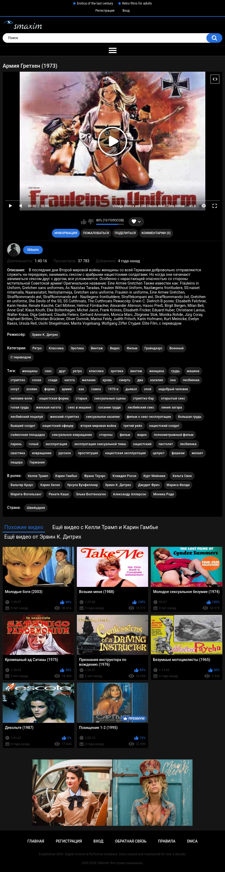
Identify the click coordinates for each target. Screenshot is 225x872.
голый (34, 444)
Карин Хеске (50, 485)
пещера (17, 462)
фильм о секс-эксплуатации (149, 417)
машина (193, 371)
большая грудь (189, 417)
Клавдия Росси (124, 476)
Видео (115, 348)
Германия (37, 462)
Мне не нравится (90, 221)
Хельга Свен (182, 476)
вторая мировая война (98, 426)
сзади (52, 380)
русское (65, 453)
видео (142, 435)
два (140, 380)
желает (197, 453)
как (81, 389)
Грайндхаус (153, 348)
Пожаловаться (96, 233)
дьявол (131, 389)
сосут (15, 389)
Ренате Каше (59, 494)
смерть (124, 380)
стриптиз (18, 380)
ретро (77, 371)
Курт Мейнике (154, 476)
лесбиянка (188, 444)
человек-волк (21, 398)
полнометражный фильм (174, 435)
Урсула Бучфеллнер (82, 485)
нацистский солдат (164, 426)
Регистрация (105, 10)
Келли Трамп (38, 476)
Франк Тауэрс (95, 476)
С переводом (21, 357)
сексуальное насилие (103, 417)
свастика (18, 453)
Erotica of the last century (95, 3)
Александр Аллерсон (129, 494)
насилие (156, 380)
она (173, 380)
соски (36, 380)
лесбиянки (191, 380)
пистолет (166, 444)
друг (62, 371)
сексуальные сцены (110, 398)
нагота (69, 380)
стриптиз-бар (143, 398)
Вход (126, 10)
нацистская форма (54, 398)
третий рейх (132, 426)
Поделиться (125, 233)
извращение (41, 453)
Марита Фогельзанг (26, 494)
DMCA (192, 841)
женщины (30, 371)
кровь (107, 380)
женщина (156, 371)
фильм (125, 435)
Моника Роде (163, 494)
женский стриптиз (64, 417)
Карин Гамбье (66, 476)
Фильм (132, 348)
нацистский (142, 444)
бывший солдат (23, 426)
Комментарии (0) (155, 233)
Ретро (37, 348)
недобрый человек (173, 389)
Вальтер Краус (22, 485)
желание (89, 380)
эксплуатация (56, 444)
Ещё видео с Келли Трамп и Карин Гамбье (105, 527)
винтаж (136, 371)
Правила (166, 841)
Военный (176, 348)
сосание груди (109, 407)
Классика (56, 348)
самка (96, 389)
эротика (117, 371)
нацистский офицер (58, 426)
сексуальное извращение (72, 435)
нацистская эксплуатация (125, 453)
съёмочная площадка (28, 435)
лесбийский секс (141, 407)
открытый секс (173, 398)
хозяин (31, 389)
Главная (35, 841)
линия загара (171, 407)
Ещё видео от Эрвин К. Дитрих (42, 537)
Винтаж (97, 348)
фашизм (178, 453)
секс (48, 371)
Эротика (77, 348)
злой (147, 389)
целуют (159, 453)
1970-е (113, 389)
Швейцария (36, 508)
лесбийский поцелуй (27, 417)
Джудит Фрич (149, 485)
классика (96, 371)
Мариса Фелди (178, 485)
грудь (175, 371)
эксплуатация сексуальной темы (100, 444)
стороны (106, 435)
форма (49, 389)
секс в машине (79, 407)
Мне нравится (83, 221)
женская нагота (48, 407)
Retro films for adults (137, 3)
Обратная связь (130, 841)
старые (81, 398)
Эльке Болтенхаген (91, 494)
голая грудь (20, 407)
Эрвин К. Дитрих (45, 335)
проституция (88, 453)
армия (67, 389)
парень (16, 444)
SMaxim (33, 250)
